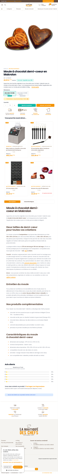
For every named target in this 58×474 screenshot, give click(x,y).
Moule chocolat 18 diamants (41, 188)
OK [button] (36, 469)
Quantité (6, 102)
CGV (21, 472)
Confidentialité (14, 472)
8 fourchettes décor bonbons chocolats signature (41, 149)
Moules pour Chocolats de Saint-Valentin (47, 9)
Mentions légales (5, 472)
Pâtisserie (18, 9)
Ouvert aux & (11, 1)
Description (12, 201)
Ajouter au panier (27, 105)
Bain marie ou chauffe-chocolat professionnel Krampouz (16, 149)
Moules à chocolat (29, 9)
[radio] (10, 93)
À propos (3, 440)
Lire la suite (35, 87)
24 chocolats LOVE (16, 188)
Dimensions (7, 90)
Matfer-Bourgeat (14, 68)
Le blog (17, 440)
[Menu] (2, 5)
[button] (13, 463)
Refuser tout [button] (7, 467)
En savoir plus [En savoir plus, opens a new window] (15, 460)
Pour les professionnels (7, 442)
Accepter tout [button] (18, 467)
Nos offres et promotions (19, 443)
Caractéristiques (29, 201)
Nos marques (4, 446)
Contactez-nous (48, 1)
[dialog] (13, 459)
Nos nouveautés (20, 446)
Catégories (9, 9)
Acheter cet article (45, 105)
